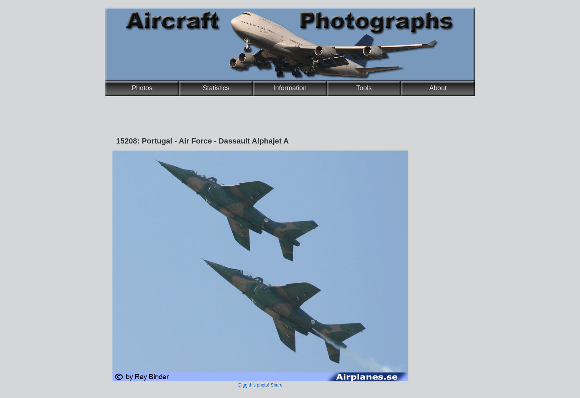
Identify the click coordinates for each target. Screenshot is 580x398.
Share (277, 385)
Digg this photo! (253, 385)
